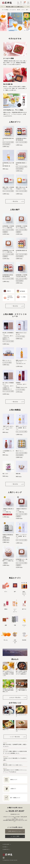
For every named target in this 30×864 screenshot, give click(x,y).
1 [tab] (12, 32)
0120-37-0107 (16, 811)
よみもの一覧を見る (15, 697)
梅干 (27, 9)
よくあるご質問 (15, 836)
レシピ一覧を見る (15, 736)
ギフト (23, 9)
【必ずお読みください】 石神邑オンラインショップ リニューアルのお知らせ (15, 770)
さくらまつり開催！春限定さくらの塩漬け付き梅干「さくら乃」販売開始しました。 (15, 751)
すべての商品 (5, 9)
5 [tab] (17, 32)
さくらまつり (13, 9)
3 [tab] (15, 32)
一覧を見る (15, 201)
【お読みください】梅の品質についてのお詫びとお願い (15, 758)
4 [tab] (16, 32)
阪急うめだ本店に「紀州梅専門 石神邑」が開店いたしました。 (15, 744)
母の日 (18, 9)
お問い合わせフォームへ (15, 831)
